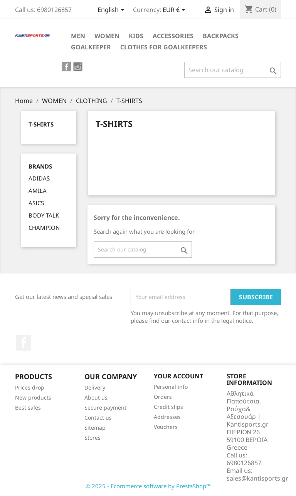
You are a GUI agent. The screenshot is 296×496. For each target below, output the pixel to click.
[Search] (232, 70)
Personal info (171, 386)
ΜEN (78, 36)
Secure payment (105, 407)
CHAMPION (44, 227)
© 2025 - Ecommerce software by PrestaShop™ (148, 486)
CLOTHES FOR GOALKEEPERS (163, 47)
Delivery (94, 387)
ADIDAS (39, 178)
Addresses (167, 416)
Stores (92, 437)
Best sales (28, 407)
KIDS (136, 36)
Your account (178, 376)
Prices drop (29, 387)
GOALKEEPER (91, 47)
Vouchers (166, 426)
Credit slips (168, 406)
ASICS (36, 203)
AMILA (38, 190)
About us (96, 397)
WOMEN (106, 36)
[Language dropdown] (112, 10)
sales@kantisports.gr (257, 478)
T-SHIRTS (41, 124)
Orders (163, 396)
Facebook (23, 343)
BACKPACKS (221, 36)
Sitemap (95, 427)
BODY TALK (44, 215)
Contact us (98, 417)
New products (33, 397)
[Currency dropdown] (175, 10)
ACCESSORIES (173, 36)
